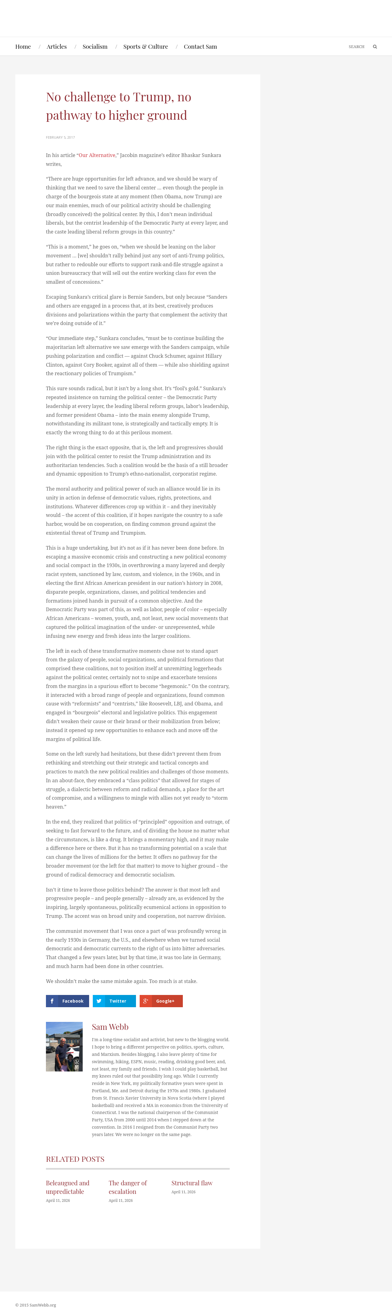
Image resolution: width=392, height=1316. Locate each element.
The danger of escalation (128, 1187)
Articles (57, 46)
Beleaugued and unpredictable (67, 1187)
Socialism (95, 46)
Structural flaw (192, 1183)
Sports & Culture (145, 46)
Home (23, 46)
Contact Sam (200, 46)
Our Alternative (97, 155)
